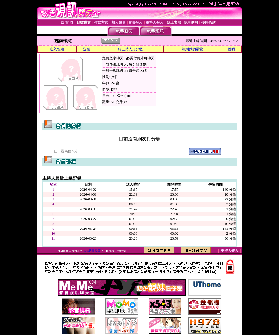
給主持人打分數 (130, 49)
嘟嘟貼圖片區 (92, 250)
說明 (231, 49)
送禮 (86, 49)
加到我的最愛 (192, 49)
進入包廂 (57, 49)
